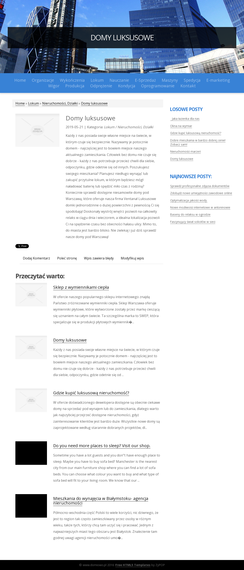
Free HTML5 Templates (132, 565)
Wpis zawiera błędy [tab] (99, 258)
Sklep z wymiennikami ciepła (81, 287)
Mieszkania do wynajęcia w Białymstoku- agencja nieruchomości (100, 501)
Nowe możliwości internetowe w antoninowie (200, 207)
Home (20, 103)
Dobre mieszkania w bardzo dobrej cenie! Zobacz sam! (198, 142)
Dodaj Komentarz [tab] (36, 258)
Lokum (33, 103)
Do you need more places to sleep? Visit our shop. (101, 445)
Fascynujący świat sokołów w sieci (192, 222)
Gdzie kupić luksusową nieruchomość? (91, 393)
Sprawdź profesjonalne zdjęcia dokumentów (199, 186)
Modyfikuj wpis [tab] (132, 258)
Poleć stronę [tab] (67, 258)
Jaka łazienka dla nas (185, 119)
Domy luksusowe (122, 37)
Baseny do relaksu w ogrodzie (190, 214)
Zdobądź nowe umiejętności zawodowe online (201, 193)
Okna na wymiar (181, 126)
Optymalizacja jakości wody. (188, 200)
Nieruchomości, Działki (60, 103)
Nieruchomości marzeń (185, 151)
